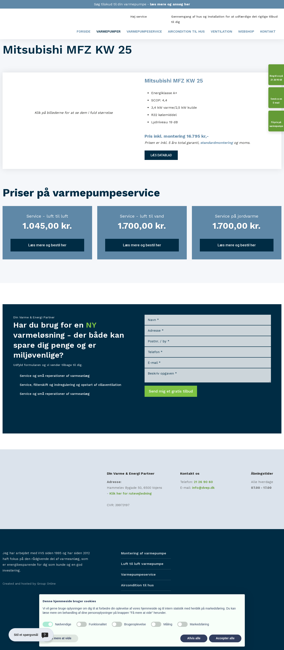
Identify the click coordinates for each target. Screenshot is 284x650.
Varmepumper (108, 31)
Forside (83, 31)
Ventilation (221, 31)
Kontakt (268, 31)
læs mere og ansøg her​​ (170, 4)
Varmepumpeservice (144, 31)
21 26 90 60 (203, 482)
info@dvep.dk (203, 488)
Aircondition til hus (186, 31)
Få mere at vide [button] (60, 638)
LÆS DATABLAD (161, 155)
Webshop (246, 31)
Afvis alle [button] (193, 638)
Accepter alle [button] (225, 638)
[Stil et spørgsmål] (31, 634)
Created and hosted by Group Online (29, 583)
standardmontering (216, 143)
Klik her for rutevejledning (130, 493)
